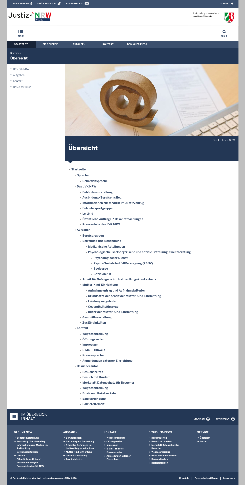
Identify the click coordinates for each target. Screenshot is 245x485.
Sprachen (83, 175)
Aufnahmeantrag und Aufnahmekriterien (117, 290)
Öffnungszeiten (93, 339)
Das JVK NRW (21, 69)
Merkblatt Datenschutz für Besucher (108, 383)
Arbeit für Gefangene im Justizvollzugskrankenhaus (119, 279)
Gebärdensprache (46, 4)
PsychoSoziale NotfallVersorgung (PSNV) (123, 263)
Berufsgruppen (93, 236)
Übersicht (205, 437)
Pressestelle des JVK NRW (101, 224)
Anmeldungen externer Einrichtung (107, 361)
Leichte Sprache (20, 4)
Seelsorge (101, 269)
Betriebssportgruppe (97, 208)
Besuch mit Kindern (96, 377)
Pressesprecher (93, 355)
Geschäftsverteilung (97, 317)
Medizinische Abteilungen (106, 247)
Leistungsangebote (102, 301)
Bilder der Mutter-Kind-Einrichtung (113, 312)
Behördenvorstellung (97, 192)
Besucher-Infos (137, 44)
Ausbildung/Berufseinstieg (102, 197)
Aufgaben (79, 44)
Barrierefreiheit (74, 4)
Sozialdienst (102, 274)
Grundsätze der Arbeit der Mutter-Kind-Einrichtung (124, 296)
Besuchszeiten (92, 372)
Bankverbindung (94, 399)
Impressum (90, 344)
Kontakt (225, 4)
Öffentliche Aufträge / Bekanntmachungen (112, 219)
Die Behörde (50, 44)
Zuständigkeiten (94, 323)
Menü (21, 36)
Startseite (21, 44)
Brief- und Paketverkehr (99, 393)
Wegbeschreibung (95, 334)
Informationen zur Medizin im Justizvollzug (113, 203)
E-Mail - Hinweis (93, 350)
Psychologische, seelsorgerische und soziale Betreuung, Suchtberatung (139, 252)
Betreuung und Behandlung (101, 241)
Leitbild (87, 214)
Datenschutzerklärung (206, 478)
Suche (224, 36)
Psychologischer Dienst (111, 258)
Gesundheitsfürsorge (103, 307)
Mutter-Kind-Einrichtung (100, 285)
